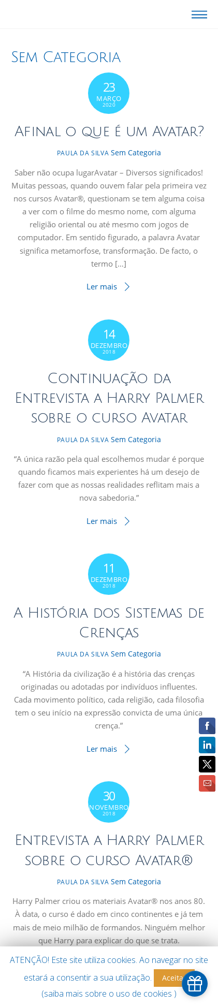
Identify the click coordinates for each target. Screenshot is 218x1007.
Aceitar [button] (174, 978)
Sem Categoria (136, 152)
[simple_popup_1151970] (195, 984)
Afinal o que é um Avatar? (109, 131)
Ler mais (101, 286)
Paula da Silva (83, 153)
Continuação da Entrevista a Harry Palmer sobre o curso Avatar (109, 398)
